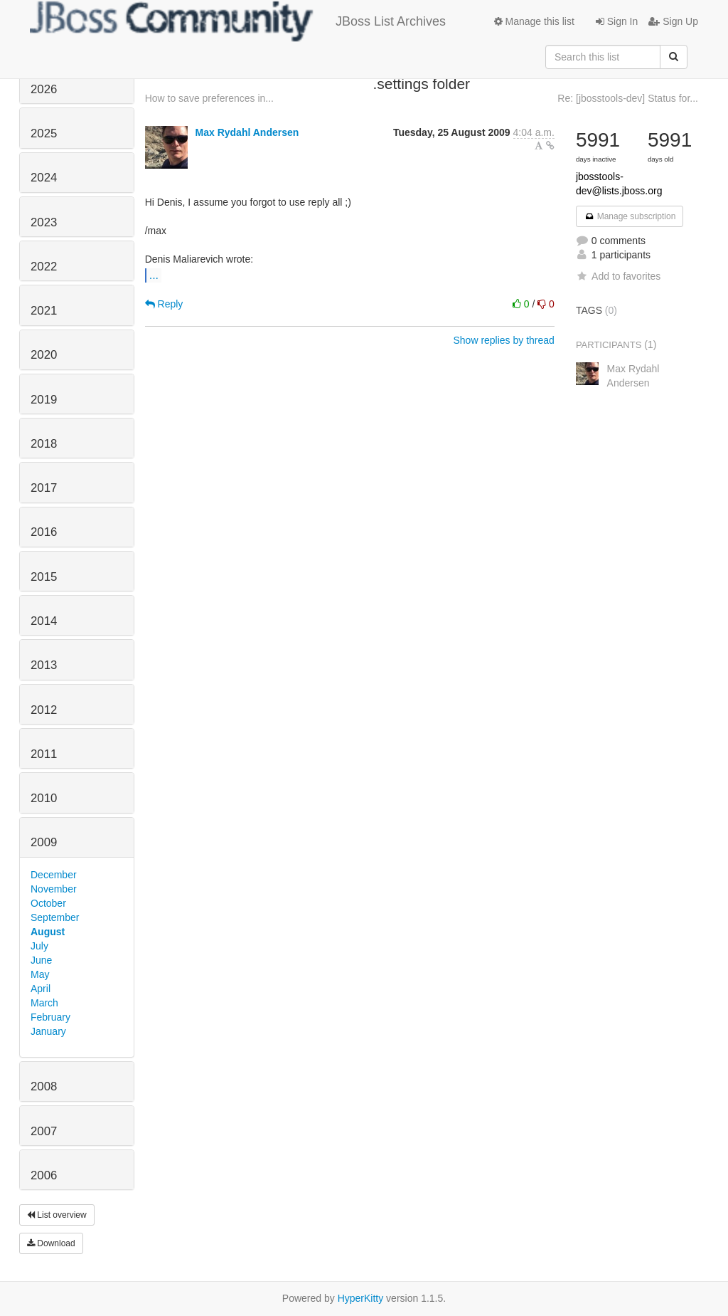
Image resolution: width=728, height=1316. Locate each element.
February (50, 1017)
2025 (44, 133)
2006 (44, 1175)
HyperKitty (361, 1298)
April (40, 988)
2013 (44, 665)
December (54, 874)
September (55, 917)
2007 (44, 1131)
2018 (44, 444)
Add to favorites (618, 276)
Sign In (617, 21)
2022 (44, 266)
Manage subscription (630, 216)
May (40, 974)
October (48, 903)
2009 (44, 842)
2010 (44, 798)
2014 (44, 621)
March (44, 1003)
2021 (44, 310)
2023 (44, 222)
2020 (44, 355)
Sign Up (673, 21)
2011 (44, 754)
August (48, 931)
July (39, 946)
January (48, 1031)
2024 (44, 177)
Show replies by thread (503, 340)
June (41, 960)
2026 (44, 89)
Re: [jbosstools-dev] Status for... (627, 98)
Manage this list (534, 21)
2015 (44, 577)
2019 (44, 399)
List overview (57, 1215)
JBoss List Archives (238, 21)
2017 (44, 488)
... (154, 274)
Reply (164, 304)
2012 (44, 710)
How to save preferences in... (209, 98)
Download (51, 1243)
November (54, 889)
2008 (44, 1086)
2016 (44, 532)
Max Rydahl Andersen (247, 132)
